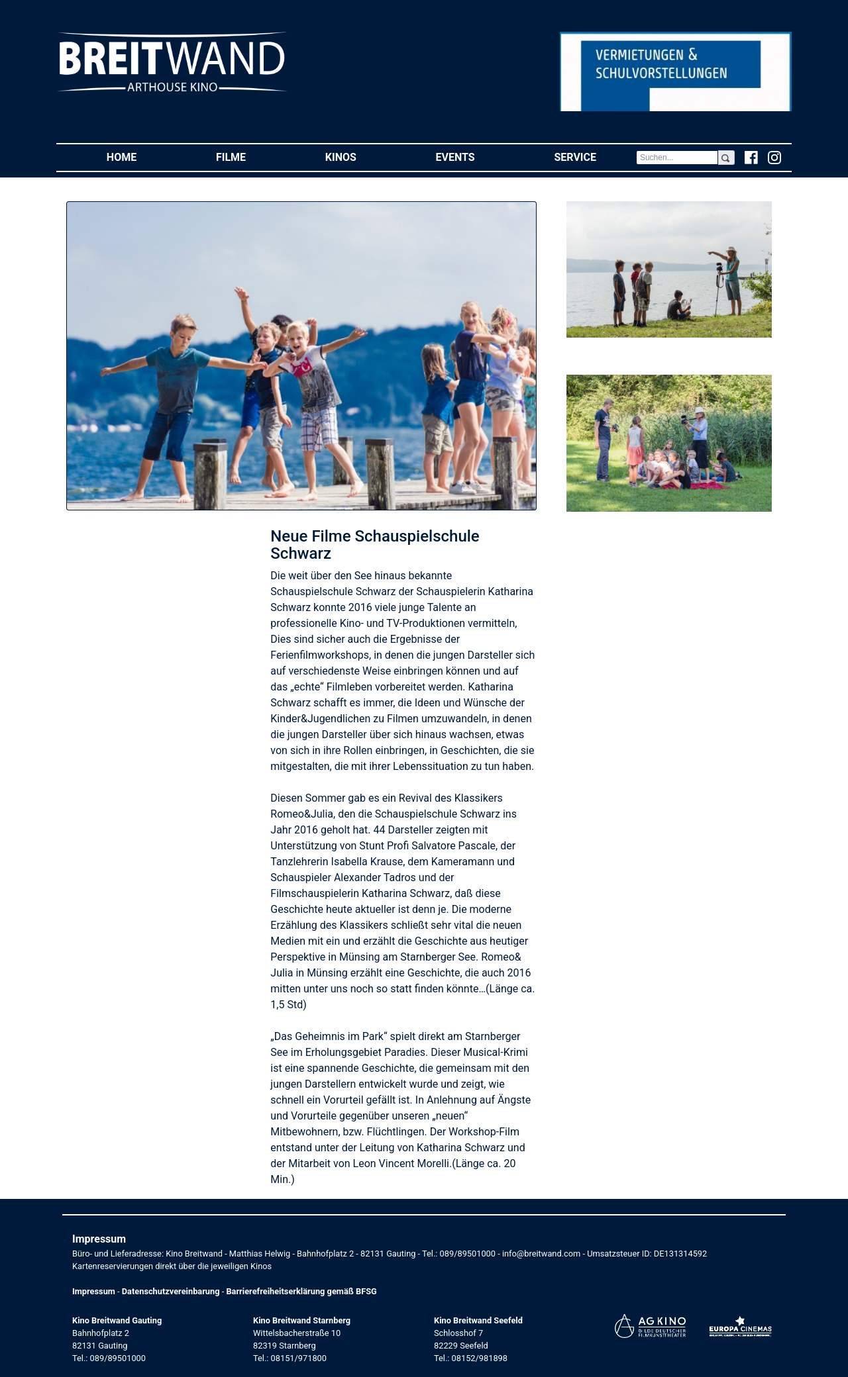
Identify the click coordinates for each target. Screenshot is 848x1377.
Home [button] (141, 157)
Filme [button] (251, 157)
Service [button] (594, 157)
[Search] (677, 157)
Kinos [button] (360, 157)
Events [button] (475, 157)
